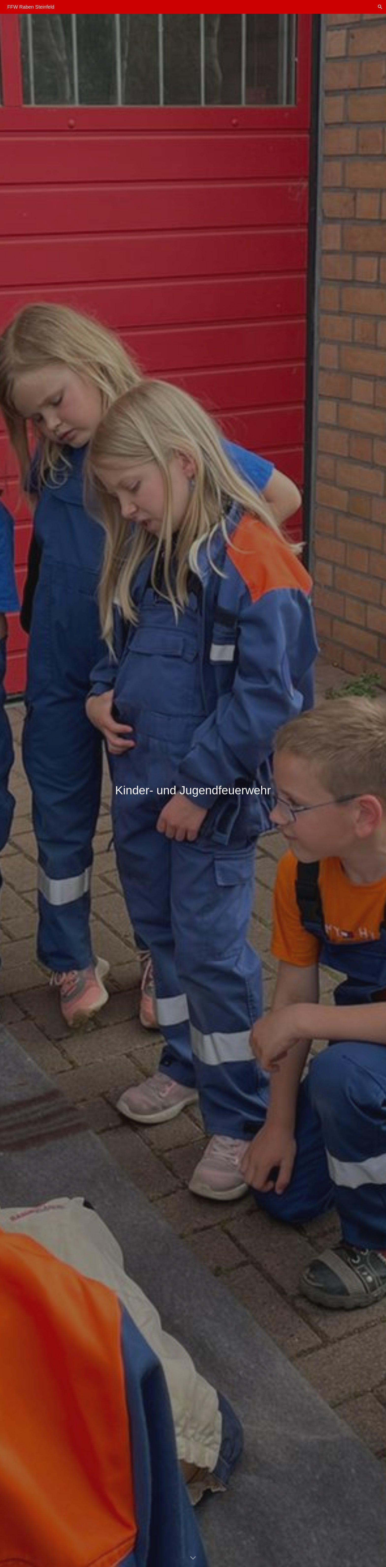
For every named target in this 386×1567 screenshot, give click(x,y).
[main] (193, 790)
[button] (380, 7)
